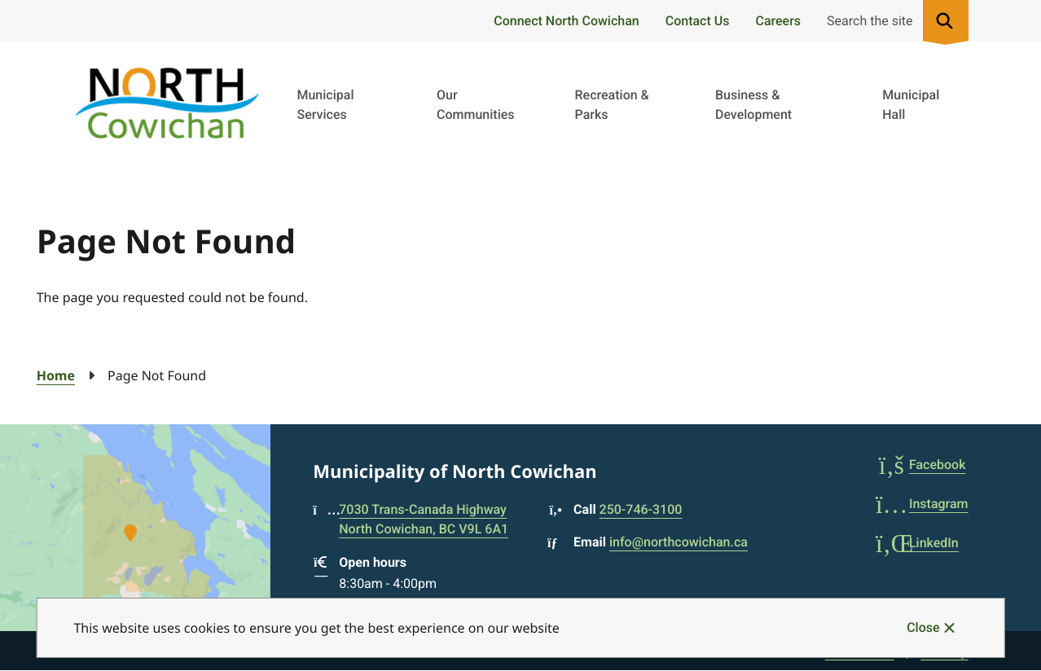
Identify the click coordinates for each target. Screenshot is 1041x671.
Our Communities (476, 104)
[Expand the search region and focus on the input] (894, 21)
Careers (778, 21)
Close (923, 627)
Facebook (921, 464)
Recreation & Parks (612, 104)
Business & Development (753, 104)
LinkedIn (917, 542)
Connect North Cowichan (566, 21)
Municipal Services (325, 104)
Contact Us (697, 21)
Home (56, 375)
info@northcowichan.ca (678, 542)
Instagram (922, 503)
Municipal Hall (910, 104)
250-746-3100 (641, 509)
